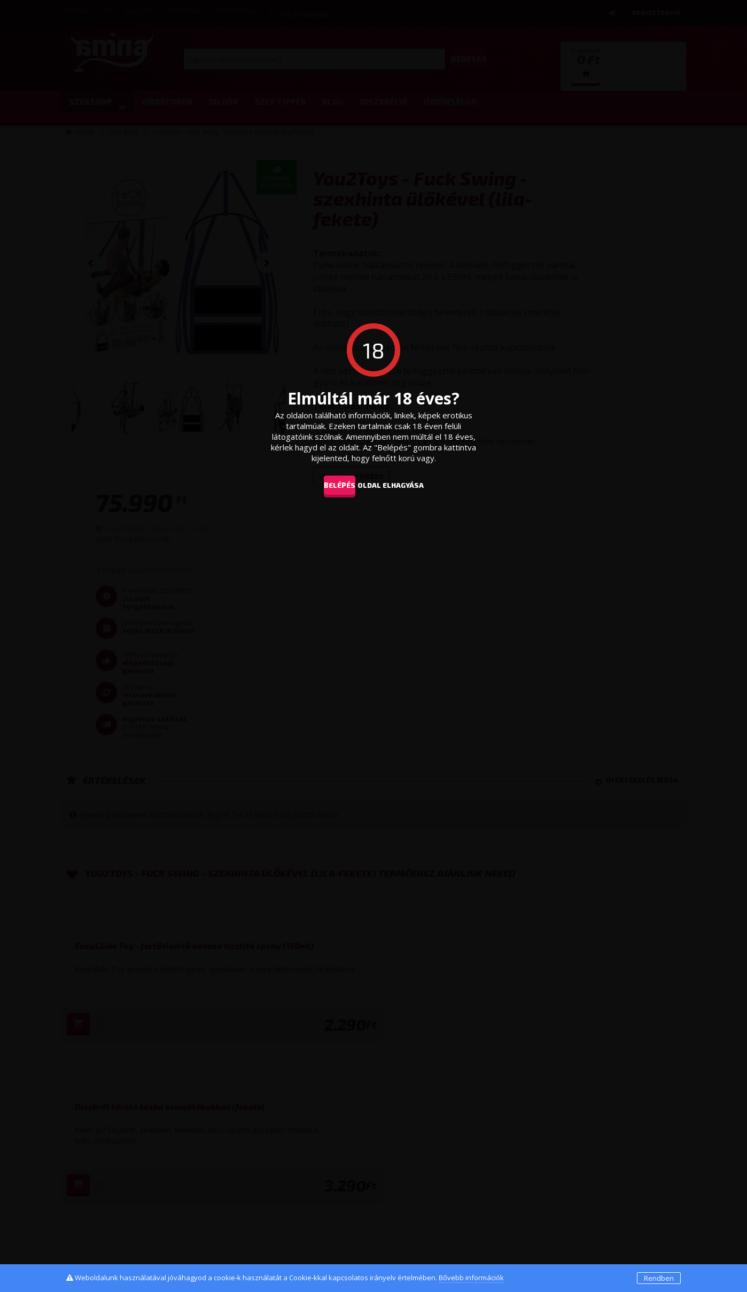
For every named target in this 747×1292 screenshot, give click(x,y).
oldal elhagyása (406, 484)
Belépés (331, 484)
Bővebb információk (471, 1277)
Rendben (659, 1278)
